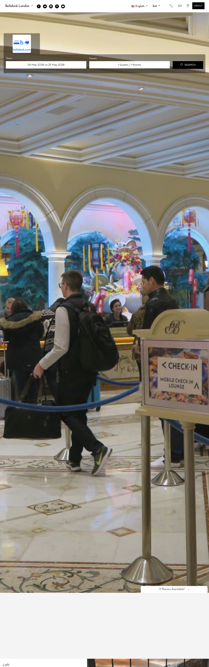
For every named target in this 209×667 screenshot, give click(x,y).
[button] (140, 6)
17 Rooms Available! (174, 589)
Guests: (93, 58)
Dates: (9, 58)
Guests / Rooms (129, 64)
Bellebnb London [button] (19, 6)
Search (188, 65)
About (198, 5)
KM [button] (157, 6)
